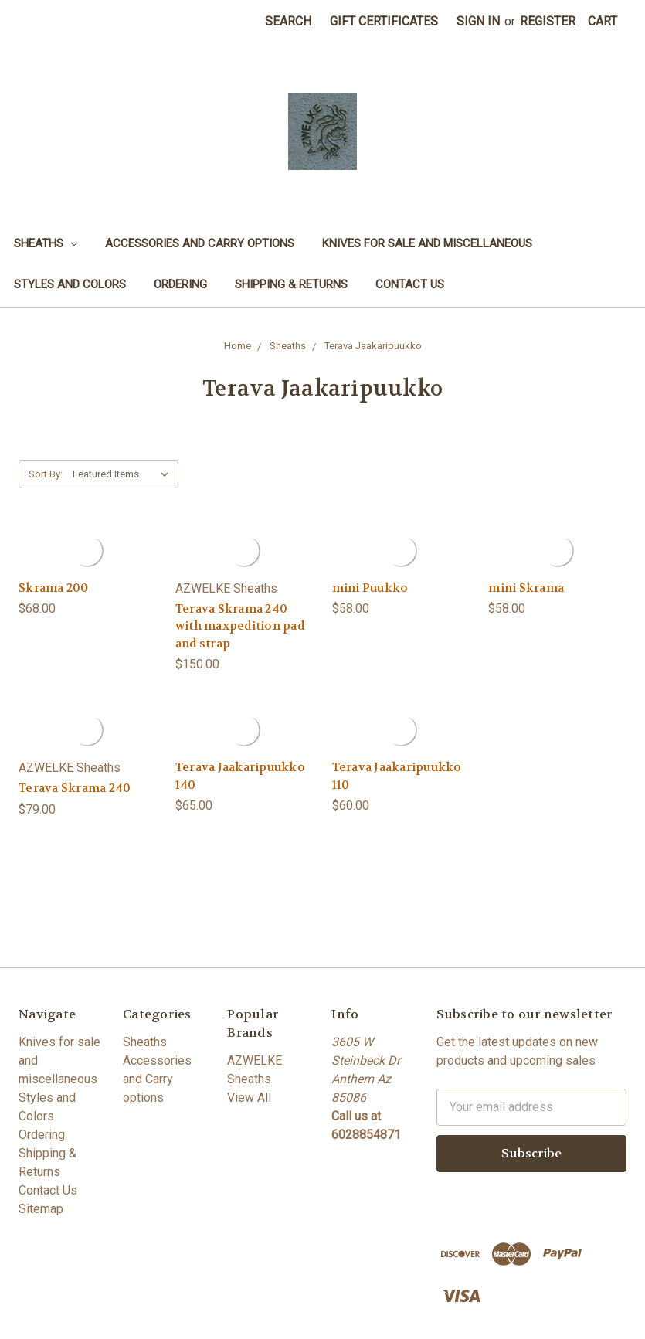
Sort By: (46, 474)
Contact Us (409, 284)
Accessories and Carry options (199, 243)
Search (288, 21)
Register (547, 21)
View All (249, 1097)
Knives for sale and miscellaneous (427, 243)
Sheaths (45, 243)
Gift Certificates (384, 21)
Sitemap (41, 1208)
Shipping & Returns (291, 284)
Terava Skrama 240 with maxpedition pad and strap (239, 626)
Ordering (180, 284)
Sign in (478, 21)
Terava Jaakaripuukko (373, 346)
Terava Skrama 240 (75, 788)
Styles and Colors (70, 284)
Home (237, 346)
